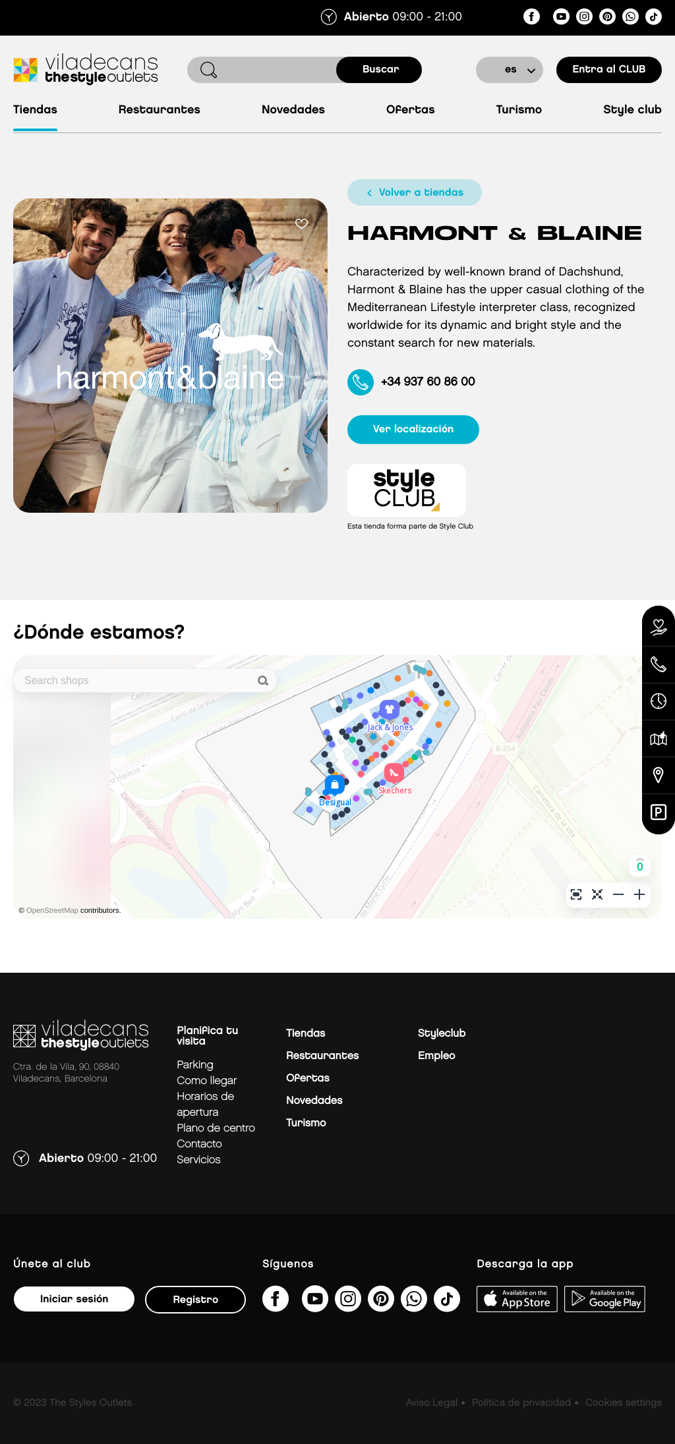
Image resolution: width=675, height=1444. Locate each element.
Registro (195, 1300)
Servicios (198, 1160)
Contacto (199, 1144)
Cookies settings (623, 1403)
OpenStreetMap (52, 911)
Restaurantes (159, 110)
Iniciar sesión (74, 1299)
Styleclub (441, 1034)
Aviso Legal (431, 1403)
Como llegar (207, 1081)
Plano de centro (215, 1129)
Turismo (519, 110)
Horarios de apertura (205, 1105)
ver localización (414, 429)
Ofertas (410, 110)
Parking (195, 1065)
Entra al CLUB (608, 69)
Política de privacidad (521, 1403)
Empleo (436, 1056)
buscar (381, 69)
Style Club (632, 110)
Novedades (293, 110)
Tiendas (35, 110)
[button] (639, 865)
